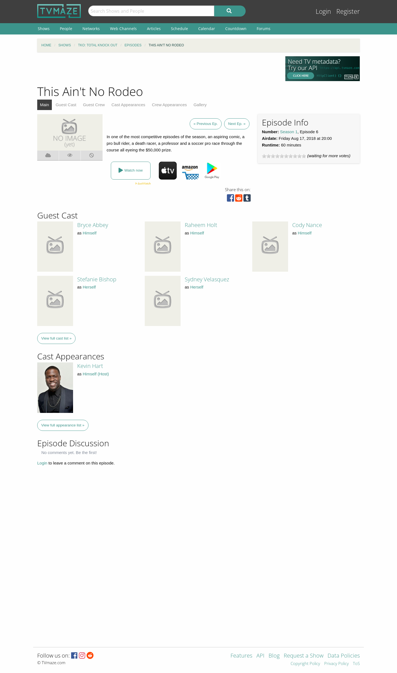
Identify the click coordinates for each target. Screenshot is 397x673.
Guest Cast (66, 104)
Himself (89, 233)
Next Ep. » (236, 124)
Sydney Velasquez (207, 279)
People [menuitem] (66, 28)
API (260, 656)
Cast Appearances (128, 104)
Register (348, 11)
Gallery (200, 104)
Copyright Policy (305, 663)
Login (323, 11)
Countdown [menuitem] (235, 28)
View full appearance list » (63, 425)
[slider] (284, 156)
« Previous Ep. (206, 124)
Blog (274, 656)
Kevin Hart (90, 366)
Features (241, 656)
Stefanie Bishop (96, 279)
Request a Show (303, 656)
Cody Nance (307, 225)
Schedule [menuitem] (179, 28)
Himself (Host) (96, 374)
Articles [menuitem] (154, 28)
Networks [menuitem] (91, 28)
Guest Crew (94, 104)
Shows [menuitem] (44, 28)
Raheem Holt (201, 225)
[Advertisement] (157, 68)
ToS (356, 663)
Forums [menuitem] (263, 28)
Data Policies (344, 656)
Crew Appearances (169, 104)
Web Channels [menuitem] (123, 28)
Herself (89, 287)
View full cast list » (56, 338)
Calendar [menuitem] (206, 28)
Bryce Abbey (92, 225)
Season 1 (288, 131)
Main (44, 104)
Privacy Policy (336, 663)
